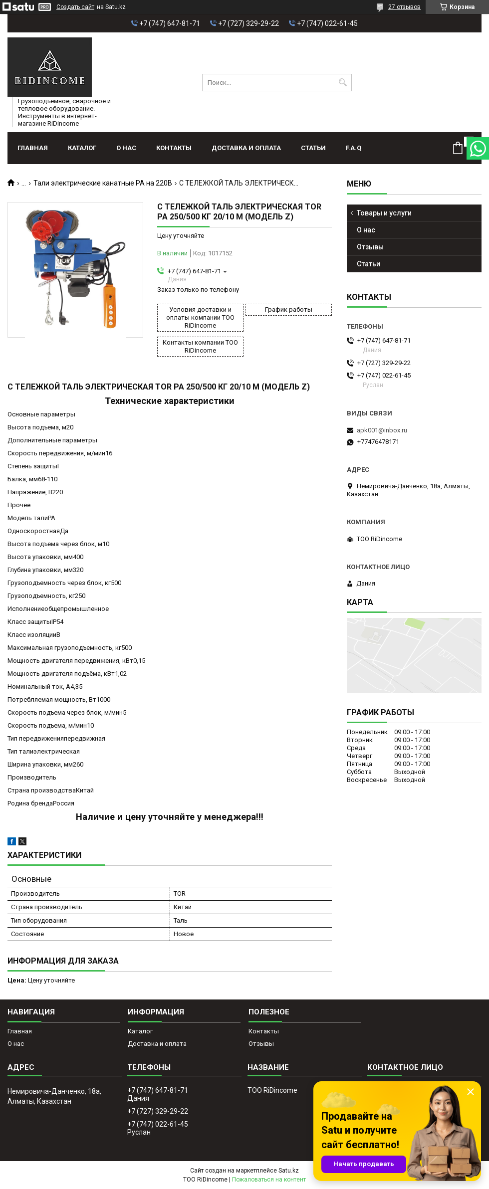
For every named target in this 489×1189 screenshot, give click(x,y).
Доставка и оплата (246, 148)
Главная (32, 148)
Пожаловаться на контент (269, 1179)
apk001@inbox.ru (382, 430)
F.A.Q (353, 148)
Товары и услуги (384, 213)
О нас (126, 148)
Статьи (313, 148)
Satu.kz (288, 1170)
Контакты (174, 148)
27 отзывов (404, 6)
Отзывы (370, 247)
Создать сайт (75, 6)
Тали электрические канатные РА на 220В (102, 183)
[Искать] (343, 82)
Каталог (82, 148)
